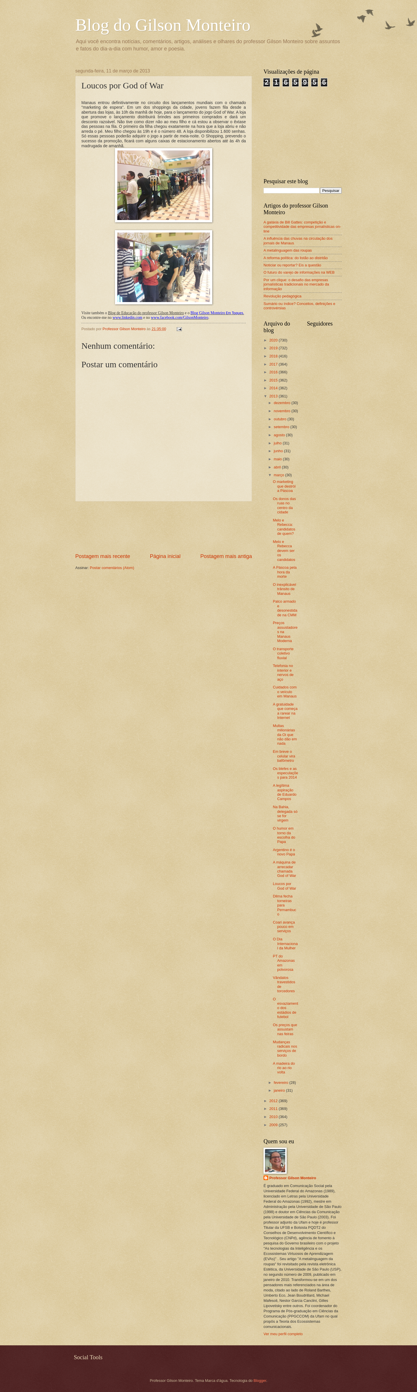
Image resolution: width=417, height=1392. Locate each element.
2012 (274, 1101)
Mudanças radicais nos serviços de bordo (285, 1048)
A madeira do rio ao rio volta (284, 1068)
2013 (274, 396)
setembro (282, 427)
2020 (274, 340)
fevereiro (281, 1082)
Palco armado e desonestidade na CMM (285, 608)
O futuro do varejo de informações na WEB (299, 272)
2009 (274, 1125)
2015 (274, 380)
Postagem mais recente (102, 556)
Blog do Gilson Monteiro (162, 24)
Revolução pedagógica (282, 296)
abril (278, 467)
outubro (280, 419)
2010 (274, 1117)
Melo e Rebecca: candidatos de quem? (284, 527)
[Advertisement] (164, 527)
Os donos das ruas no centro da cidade (284, 505)
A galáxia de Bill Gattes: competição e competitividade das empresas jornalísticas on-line (302, 226)
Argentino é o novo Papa (284, 852)
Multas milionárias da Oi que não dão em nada (285, 735)
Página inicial (165, 556)
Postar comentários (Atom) (112, 568)
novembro (282, 411)
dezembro (282, 403)
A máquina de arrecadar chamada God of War (284, 869)
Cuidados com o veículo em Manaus (285, 691)
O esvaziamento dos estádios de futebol (285, 1008)
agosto (280, 435)
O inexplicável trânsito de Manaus (284, 589)
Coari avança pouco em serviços (284, 926)
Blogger (260, 1380)
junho (279, 451)
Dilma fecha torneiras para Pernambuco (284, 905)
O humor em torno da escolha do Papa (284, 835)
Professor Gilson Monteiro (292, 1178)
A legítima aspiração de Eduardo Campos (285, 792)
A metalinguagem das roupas (288, 250)
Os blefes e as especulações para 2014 (285, 773)
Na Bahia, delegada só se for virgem (285, 813)
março (279, 475)
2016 (274, 372)
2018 (274, 356)
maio (278, 459)
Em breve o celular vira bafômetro (284, 756)
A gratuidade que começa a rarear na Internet (285, 711)
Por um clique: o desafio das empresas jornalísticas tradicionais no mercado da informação (296, 284)
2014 (274, 388)
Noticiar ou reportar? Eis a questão (292, 265)
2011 (274, 1108)
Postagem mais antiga (226, 556)
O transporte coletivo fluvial (283, 653)
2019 (274, 348)
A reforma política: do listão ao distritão (296, 258)
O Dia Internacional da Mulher (285, 943)
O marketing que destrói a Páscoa (284, 486)
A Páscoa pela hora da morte (285, 572)
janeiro (280, 1090)
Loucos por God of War (284, 886)
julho (278, 443)
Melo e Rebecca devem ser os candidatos (284, 550)
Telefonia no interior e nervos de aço (283, 672)
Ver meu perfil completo (283, 1334)
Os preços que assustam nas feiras (285, 1029)
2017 (274, 364)
